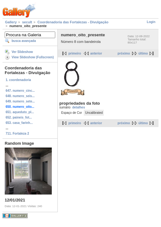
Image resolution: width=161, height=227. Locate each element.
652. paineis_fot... (19, 117)
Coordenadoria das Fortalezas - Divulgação (72, 22)
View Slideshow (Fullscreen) (33, 57)
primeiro (74, 53)
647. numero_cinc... (20, 90)
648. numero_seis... (20, 96)
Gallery (11, 22)
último (143, 53)
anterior (96, 53)
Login (151, 22)
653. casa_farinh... (19, 123)
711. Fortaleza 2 (17, 133)
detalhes (78, 107)
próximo (124, 53)
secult (27, 22)
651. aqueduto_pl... (20, 112)
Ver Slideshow (22, 52)
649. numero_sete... (20, 101)
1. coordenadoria (18, 80)
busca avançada (24, 41)
